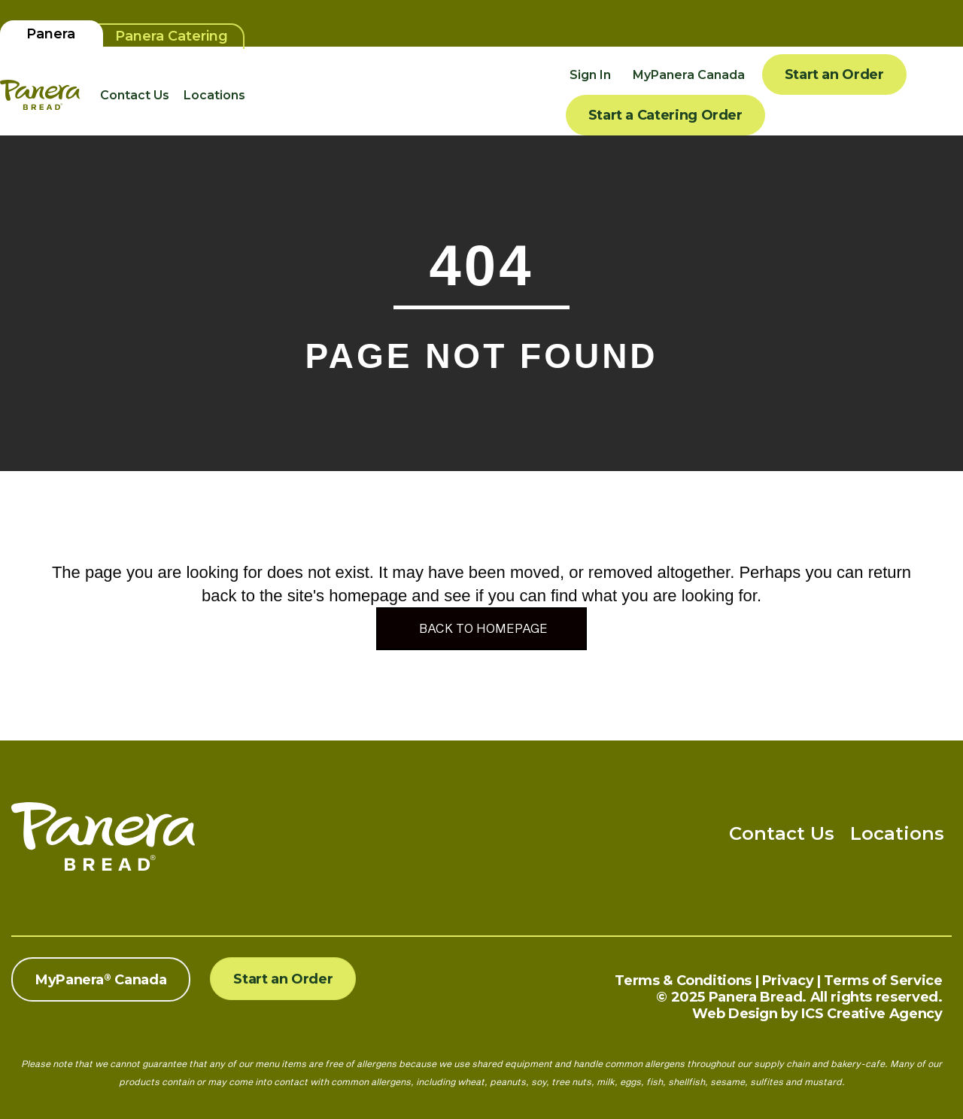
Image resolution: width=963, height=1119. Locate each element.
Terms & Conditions (683, 980)
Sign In (590, 75)
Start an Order (834, 74)
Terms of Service (883, 980)
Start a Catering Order (665, 115)
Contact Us (134, 95)
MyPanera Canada (689, 75)
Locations (214, 95)
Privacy (787, 980)
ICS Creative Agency (871, 1013)
